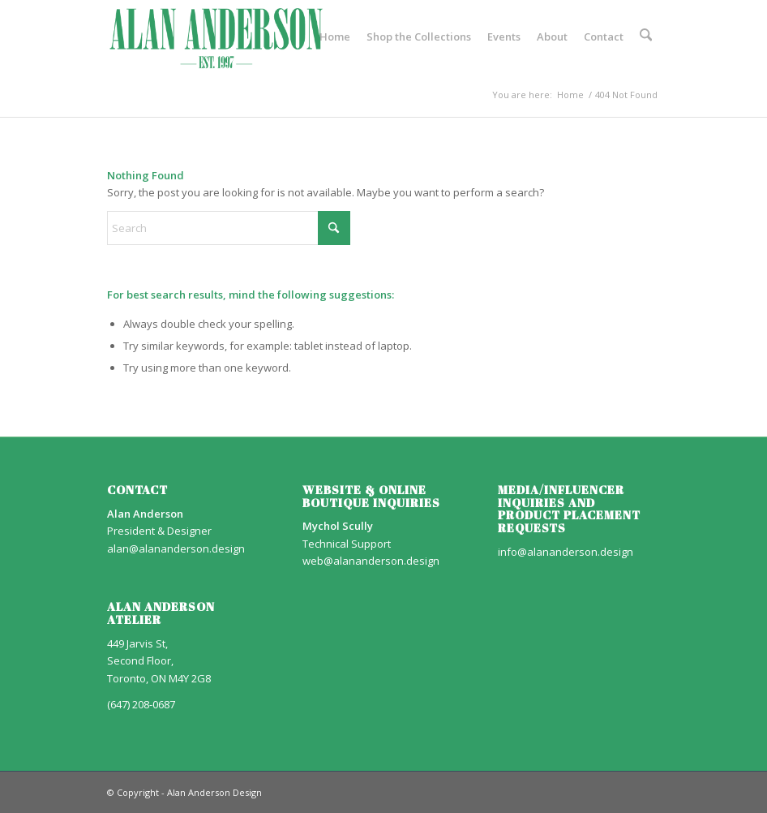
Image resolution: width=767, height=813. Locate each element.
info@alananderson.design (565, 551)
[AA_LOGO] (216, 36)
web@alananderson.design (370, 560)
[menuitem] (336, 36)
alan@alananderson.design (176, 548)
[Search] (646, 36)
